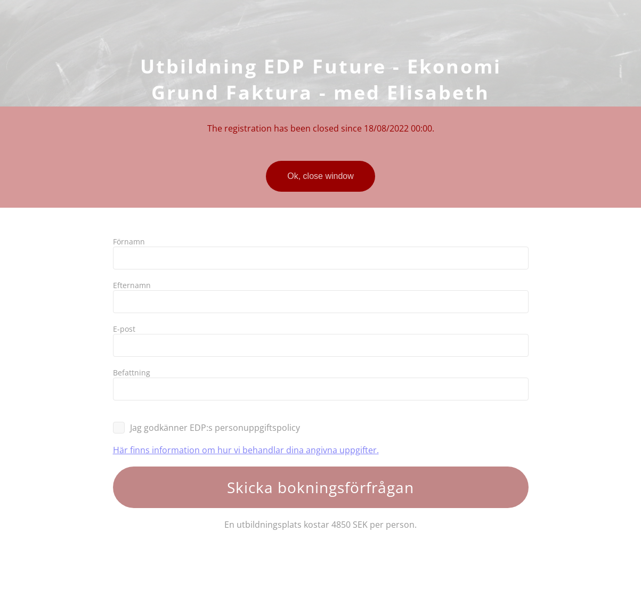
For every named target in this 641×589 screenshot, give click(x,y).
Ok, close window (320, 176)
